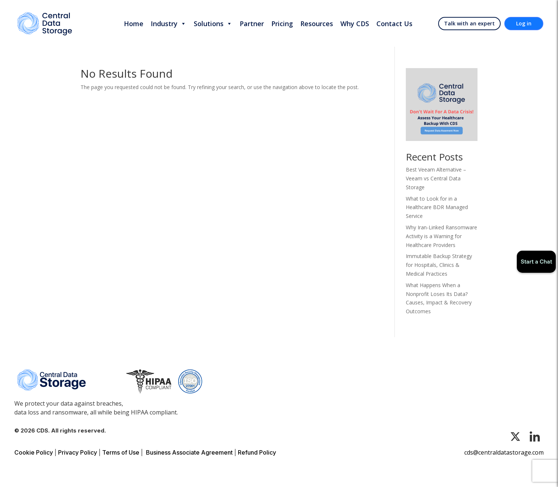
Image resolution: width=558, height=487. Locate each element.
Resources (316, 23)
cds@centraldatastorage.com (504, 452)
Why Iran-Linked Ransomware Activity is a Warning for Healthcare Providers (441, 236)
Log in (524, 23)
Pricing (282, 23)
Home (133, 23)
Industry (168, 23)
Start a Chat (536, 261)
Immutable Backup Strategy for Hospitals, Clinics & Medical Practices (439, 265)
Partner (252, 23)
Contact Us (394, 23)
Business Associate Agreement (189, 452)
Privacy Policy (77, 452)
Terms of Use (120, 452)
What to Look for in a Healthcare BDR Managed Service (437, 207)
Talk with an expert (469, 23)
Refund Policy (257, 452)
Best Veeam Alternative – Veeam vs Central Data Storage (436, 178)
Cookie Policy (33, 452)
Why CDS (354, 23)
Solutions (213, 23)
